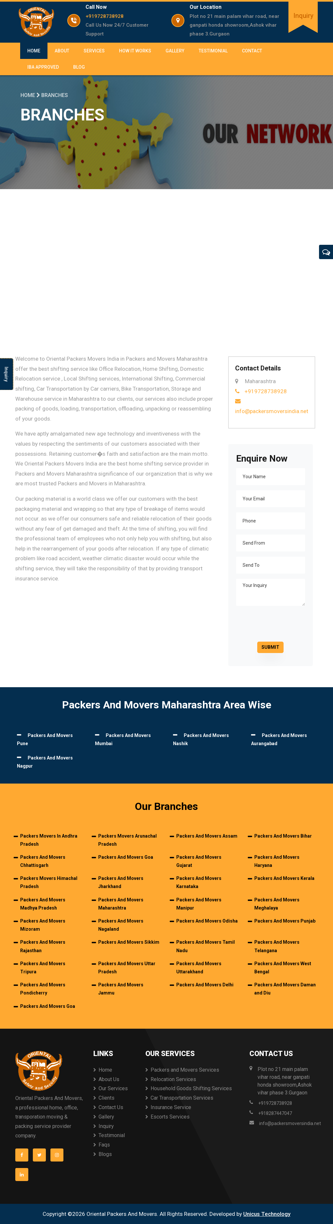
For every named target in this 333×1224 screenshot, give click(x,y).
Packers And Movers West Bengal (282, 967)
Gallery (175, 50)
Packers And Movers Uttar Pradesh (126, 967)
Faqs (104, 1145)
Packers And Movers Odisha (207, 921)
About (62, 50)
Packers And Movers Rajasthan (42, 946)
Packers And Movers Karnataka (198, 882)
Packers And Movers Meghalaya (277, 904)
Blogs (105, 1154)
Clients (106, 1098)
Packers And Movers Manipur (198, 904)
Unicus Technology (266, 1214)
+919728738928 (105, 16)
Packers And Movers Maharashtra (120, 904)
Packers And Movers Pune (45, 739)
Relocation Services (173, 1079)
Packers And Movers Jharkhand (120, 882)
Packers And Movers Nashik (201, 739)
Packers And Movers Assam (206, 836)
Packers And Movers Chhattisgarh (42, 861)
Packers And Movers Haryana (277, 861)
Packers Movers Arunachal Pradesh (127, 840)
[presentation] (280, 623)
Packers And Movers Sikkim (128, 942)
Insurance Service (171, 1107)
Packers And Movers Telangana (277, 946)
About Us (109, 1079)
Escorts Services (170, 1117)
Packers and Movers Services (185, 1070)
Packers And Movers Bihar (283, 836)
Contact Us (111, 1107)
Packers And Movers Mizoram (42, 925)
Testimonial (213, 50)
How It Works (135, 50)
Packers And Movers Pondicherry (42, 988)
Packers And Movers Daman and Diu (285, 988)
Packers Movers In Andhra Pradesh (48, 840)
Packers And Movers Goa (125, 857)
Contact (252, 50)
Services (94, 50)
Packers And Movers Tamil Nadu (205, 946)
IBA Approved (43, 67)
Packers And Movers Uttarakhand (198, 967)
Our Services (113, 1088)
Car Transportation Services (182, 1098)
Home (33, 50)
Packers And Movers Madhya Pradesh (42, 904)
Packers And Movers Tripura (42, 967)
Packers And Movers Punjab (284, 921)
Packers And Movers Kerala (284, 878)
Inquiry (303, 16)
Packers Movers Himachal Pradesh (48, 882)
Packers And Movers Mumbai (123, 739)
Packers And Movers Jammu (120, 988)
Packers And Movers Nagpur (45, 762)
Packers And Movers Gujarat (198, 861)
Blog (79, 67)
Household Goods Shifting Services (191, 1088)
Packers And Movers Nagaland (120, 925)
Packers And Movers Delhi (204, 984)
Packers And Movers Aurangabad (279, 739)
